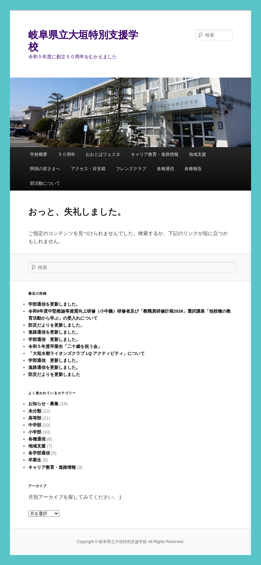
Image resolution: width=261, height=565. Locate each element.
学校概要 (38, 154)
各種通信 (165, 168)
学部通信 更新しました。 (54, 339)
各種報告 (193, 168)
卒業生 (34, 459)
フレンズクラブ (131, 168)
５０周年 (66, 154)
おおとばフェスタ (103, 154)
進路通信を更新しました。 (54, 332)
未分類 (34, 411)
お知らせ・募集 (43, 403)
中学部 (34, 425)
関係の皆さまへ (45, 168)
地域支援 (197, 154)
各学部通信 (39, 452)
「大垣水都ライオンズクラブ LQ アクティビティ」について (86, 353)
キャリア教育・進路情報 (154, 154)
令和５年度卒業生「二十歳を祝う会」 (65, 346)
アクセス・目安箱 (88, 168)
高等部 (34, 418)
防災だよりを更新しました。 (56, 325)
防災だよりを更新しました (54, 374)
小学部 (34, 431)
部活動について (45, 183)
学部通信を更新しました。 (54, 304)
